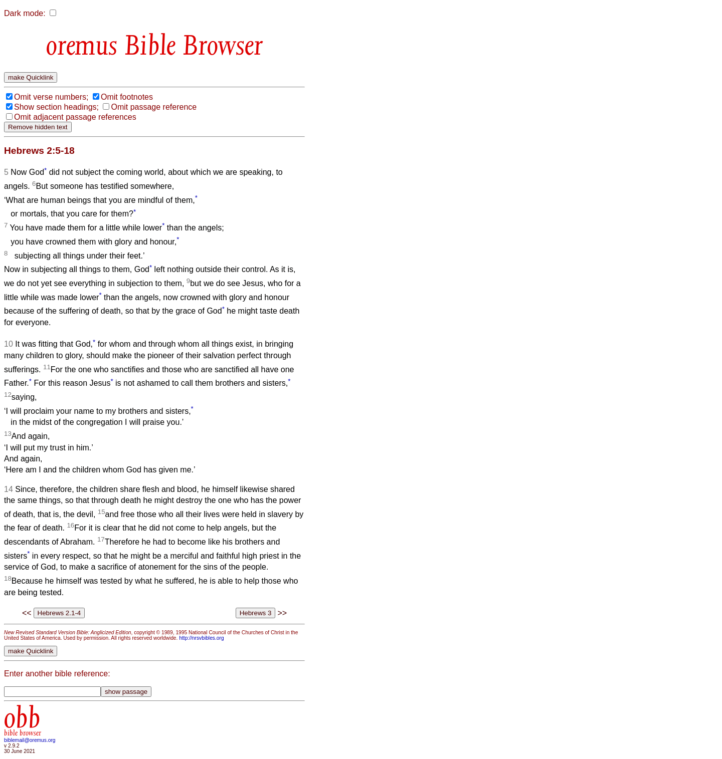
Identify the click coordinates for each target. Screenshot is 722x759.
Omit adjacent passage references (75, 117)
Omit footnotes (127, 97)
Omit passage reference (154, 107)
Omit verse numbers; (51, 97)
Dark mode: (25, 13)
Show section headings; (56, 107)
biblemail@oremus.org (30, 740)
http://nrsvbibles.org (201, 638)
